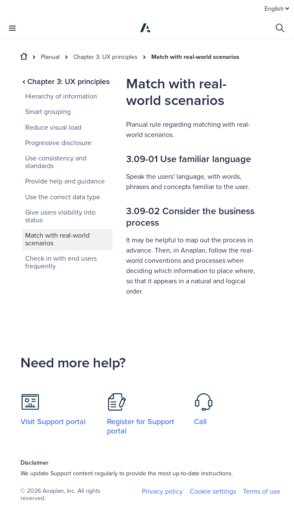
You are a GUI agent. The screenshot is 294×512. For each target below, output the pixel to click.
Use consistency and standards (55, 162)
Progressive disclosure (58, 143)
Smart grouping (48, 112)
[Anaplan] (145, 27)
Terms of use (261, 491)
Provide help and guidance (65, 181)
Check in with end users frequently (61, 262)
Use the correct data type (62, 197)
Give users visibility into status (60, 216)
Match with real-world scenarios (195, 57)
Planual (50, 57)
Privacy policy (162, 491)
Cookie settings (213, 492)
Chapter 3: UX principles (105, 57)
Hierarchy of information (61, 96)
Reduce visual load (53, 127)
